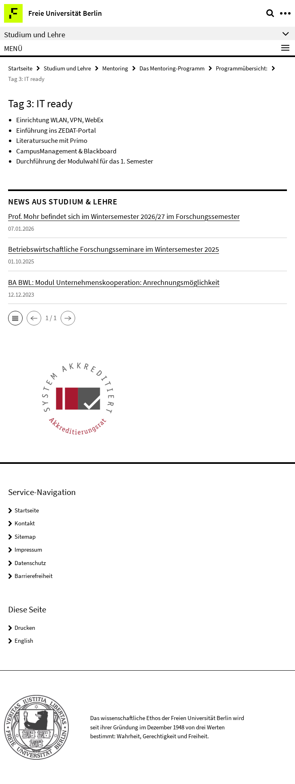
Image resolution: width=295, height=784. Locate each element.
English (24, 640)
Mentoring (115, 68)
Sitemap (25, 536)
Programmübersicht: (242, 68)
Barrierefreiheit (34, 576)
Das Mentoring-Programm (171, 68)
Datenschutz (30, 563)
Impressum (28, 549)
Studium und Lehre (67, 68)
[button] (15, 318)
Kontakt (25, 523)
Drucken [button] (25, 627)
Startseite (20, 68)
